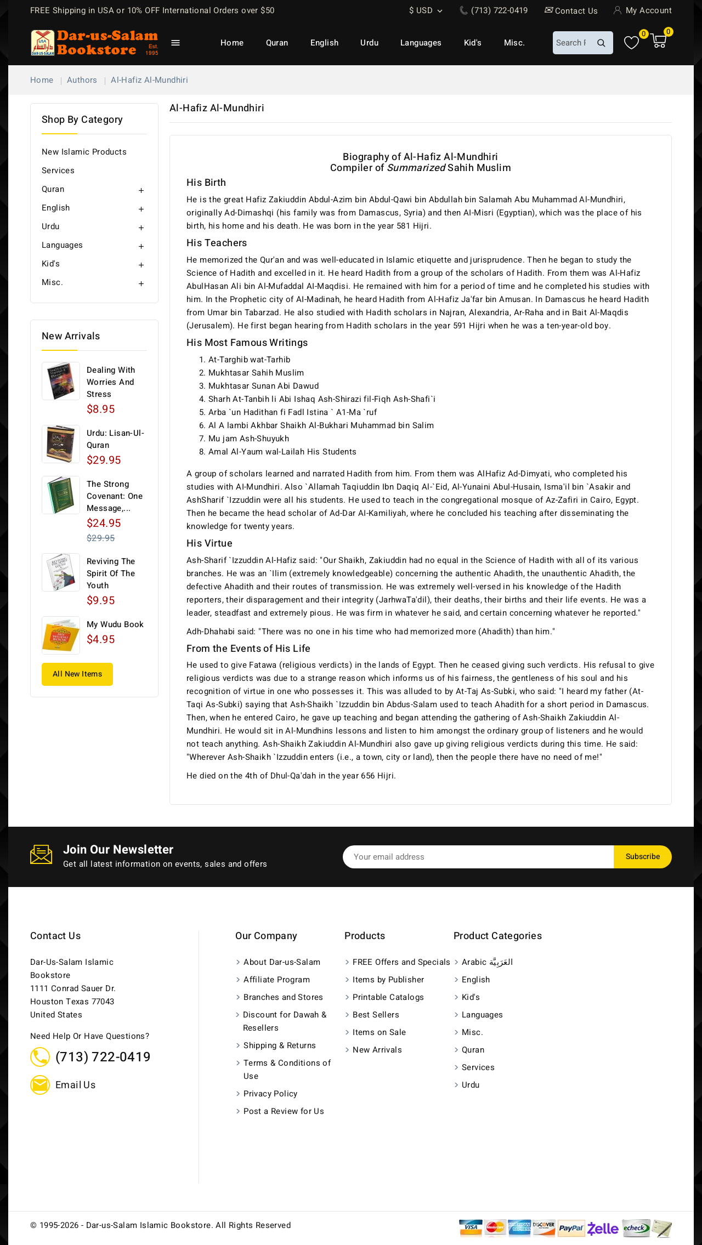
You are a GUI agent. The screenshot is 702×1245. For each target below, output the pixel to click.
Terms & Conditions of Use (287, 1069)
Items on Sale (379, 1032)
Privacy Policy (271, 1094)
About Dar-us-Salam (282, 962)
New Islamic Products (84, 152)
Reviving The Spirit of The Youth (111, 573)
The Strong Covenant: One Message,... (115, 496)
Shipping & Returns (280, 1045)
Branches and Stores (284, 997)
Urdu (369, 43)
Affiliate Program (277, 980)
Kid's (473, 43)
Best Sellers (376, 1015)
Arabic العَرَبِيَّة (487, 962)
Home (232, 43)
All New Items (77, 674)
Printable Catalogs (388, 997)
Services (58, 170)
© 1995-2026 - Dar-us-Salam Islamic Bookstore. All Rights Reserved (160, 1225)
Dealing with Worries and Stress (111, 382)
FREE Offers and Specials (402, 962)
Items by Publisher (388, 980)
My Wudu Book (115, 624)
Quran (277, 43)
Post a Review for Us (284, 1111)
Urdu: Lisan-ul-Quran (115, 439)
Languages (421, 43)
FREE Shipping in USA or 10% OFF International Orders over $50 (152, 10)
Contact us (55, 936)
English (324, 43)
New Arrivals (377, 1050)
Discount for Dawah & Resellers (285, 1021)
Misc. (514, 43)
